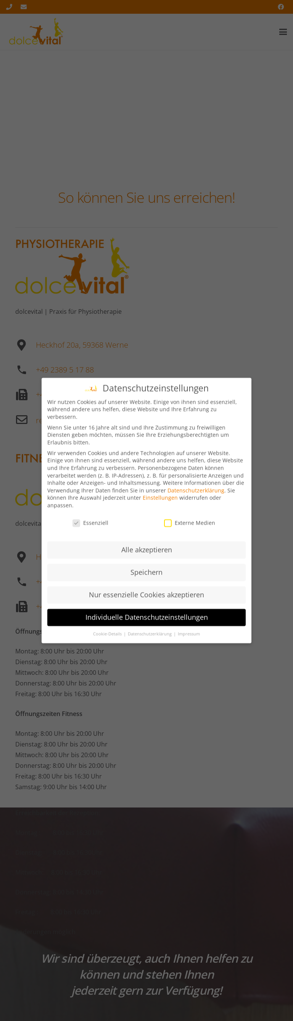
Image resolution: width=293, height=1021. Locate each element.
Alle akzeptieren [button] (146, 556)
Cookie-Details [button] (108, 640)
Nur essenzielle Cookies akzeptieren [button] (146, 601)
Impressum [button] (189, 640)
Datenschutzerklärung (195, 497)
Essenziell (90, 529)
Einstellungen (160, 504)
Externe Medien (189, 529)
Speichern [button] (146, 578)
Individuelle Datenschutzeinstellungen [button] (146, 623)
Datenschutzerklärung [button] (150, 640)
